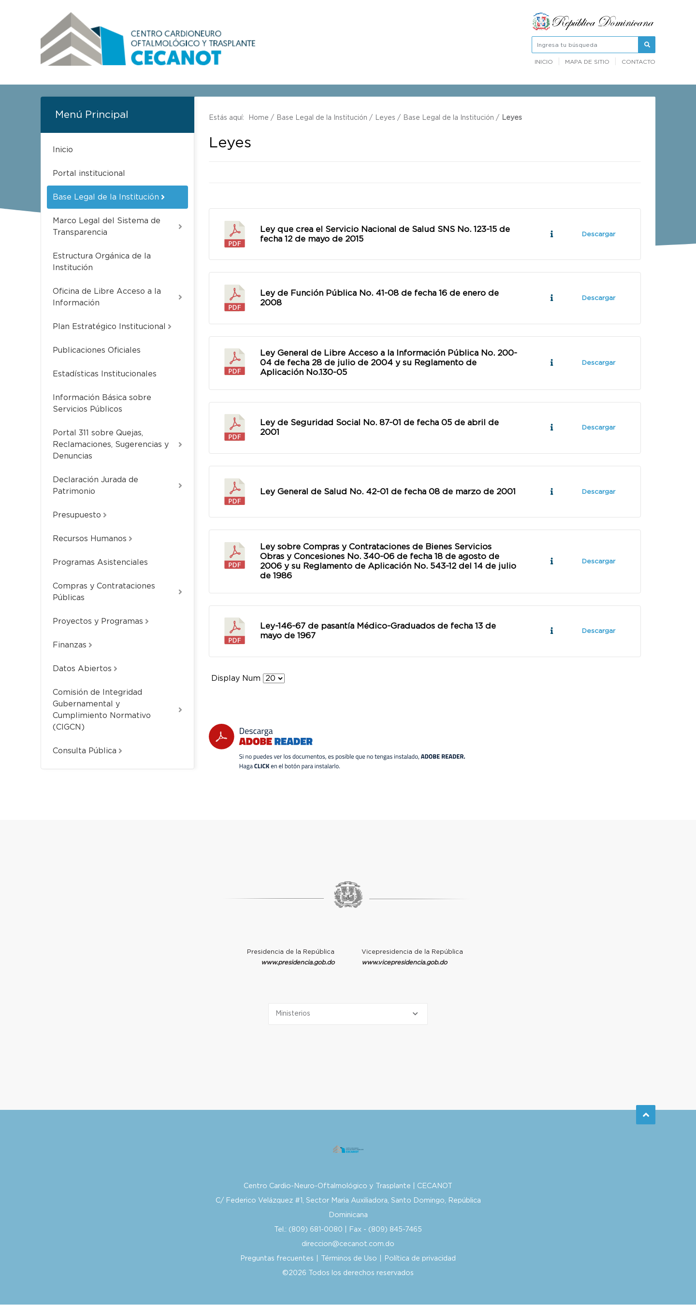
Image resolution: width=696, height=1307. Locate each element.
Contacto (638, 62)
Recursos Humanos (92, 539)
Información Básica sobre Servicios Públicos (102, 403)
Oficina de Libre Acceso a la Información (117, 297)
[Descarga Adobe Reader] (337, 749)
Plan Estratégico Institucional (112, 326)
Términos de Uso (349, 1260)
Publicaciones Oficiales (97, 350)
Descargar (598, 234)
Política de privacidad (420, 1260)
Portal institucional (89, 173)
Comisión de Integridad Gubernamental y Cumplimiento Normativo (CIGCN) (117, 710)
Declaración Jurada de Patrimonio (117, 485)
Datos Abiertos (85, 669)
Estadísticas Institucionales (105, 374)
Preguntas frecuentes (277, 1260)
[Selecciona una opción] (348, 1016)
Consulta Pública (87, 751)
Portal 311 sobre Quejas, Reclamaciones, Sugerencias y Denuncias (117, 444)
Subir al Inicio (646, 1113)
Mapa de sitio (587, 62)
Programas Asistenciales (100, 562)
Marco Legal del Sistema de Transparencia (117, 226)
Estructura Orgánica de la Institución (102, 262)
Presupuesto (80, 515)
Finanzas (72, 645)
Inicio (544, 62)
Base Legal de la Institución (109, 197)
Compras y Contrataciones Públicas (117, 592)
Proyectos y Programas (101, 621)
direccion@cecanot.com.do (348, 1246)
